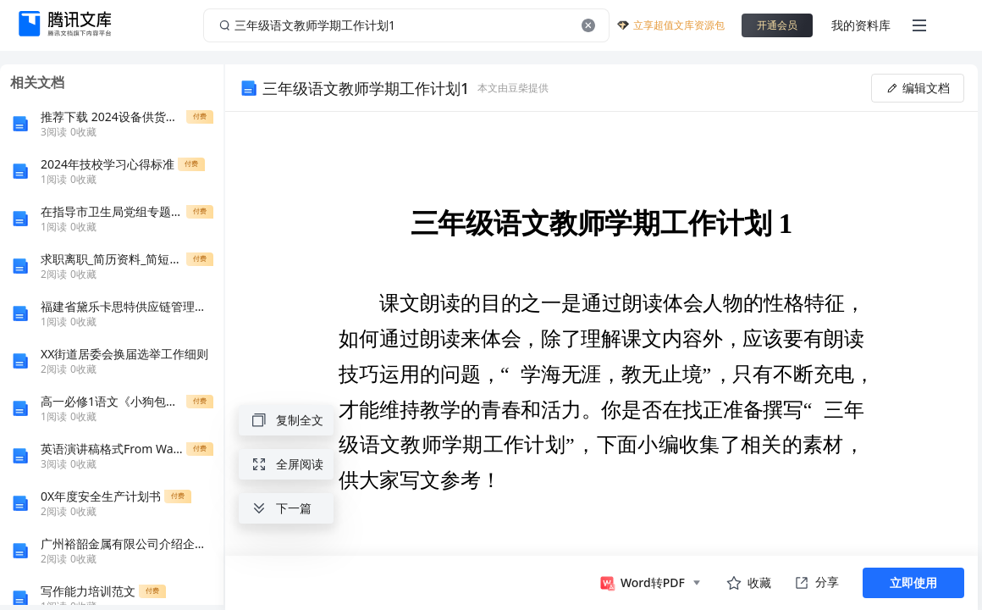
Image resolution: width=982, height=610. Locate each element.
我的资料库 (861, 25)
